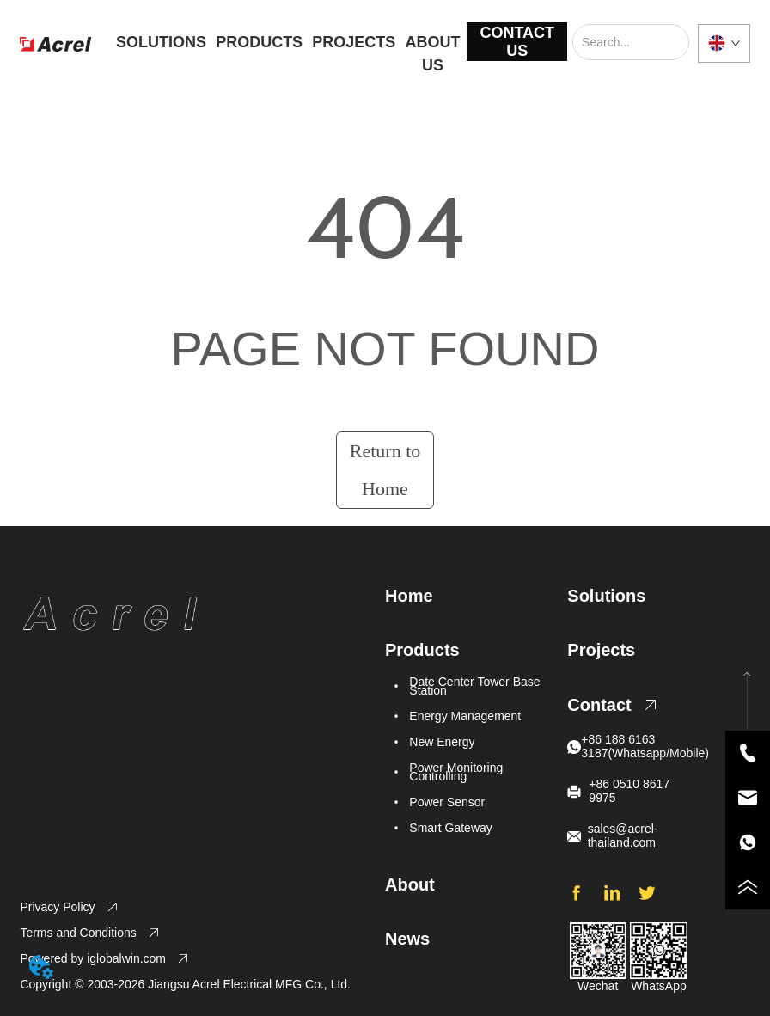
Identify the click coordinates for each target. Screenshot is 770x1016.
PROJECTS (353, 42)
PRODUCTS (259, 42)
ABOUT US (433, 46)
